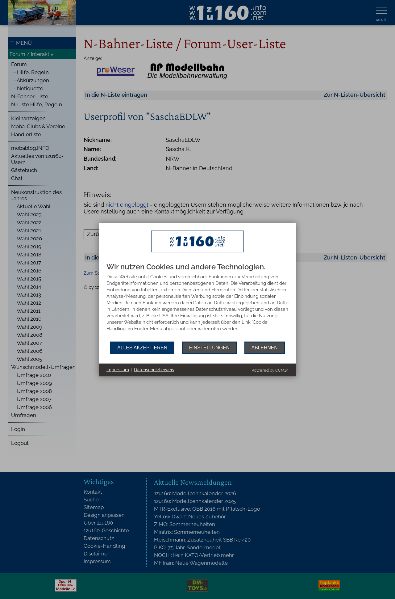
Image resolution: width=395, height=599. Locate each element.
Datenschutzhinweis (154, 369)
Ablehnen (265, 347)
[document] (197, 302)
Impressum (117, 369)
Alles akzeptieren (142, 347)
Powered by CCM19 (270, 370)
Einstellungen (209, 347)
